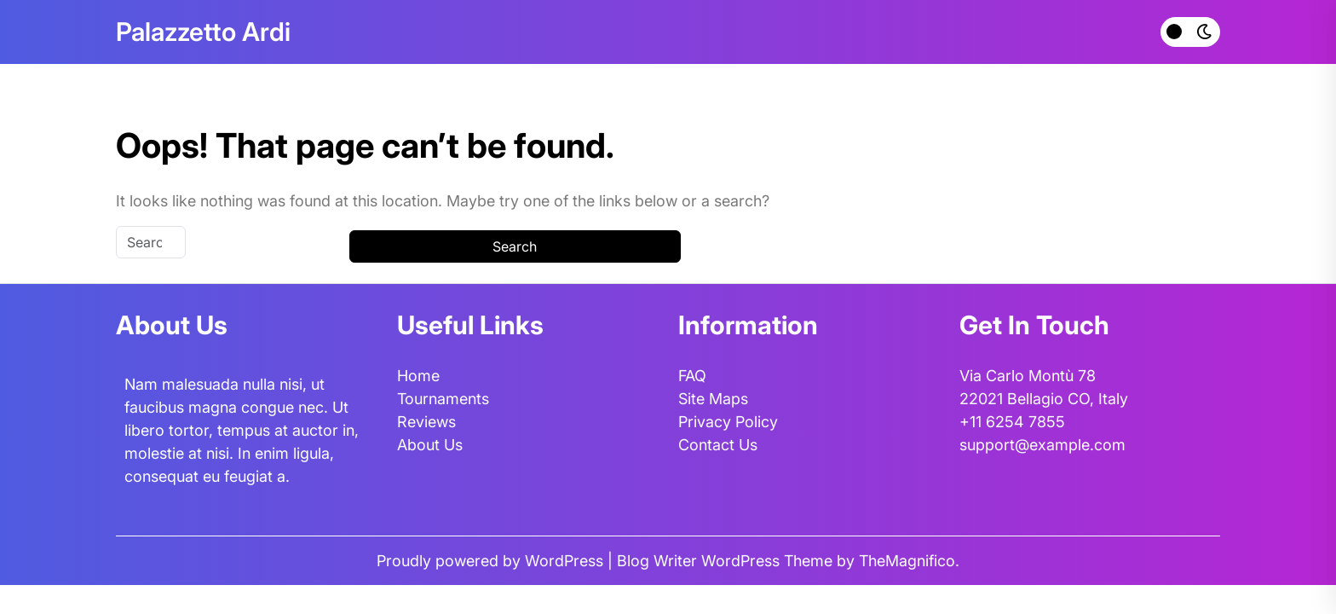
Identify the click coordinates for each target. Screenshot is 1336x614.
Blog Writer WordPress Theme (727, 561)
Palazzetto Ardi (203, 31)
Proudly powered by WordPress (492, 561)
